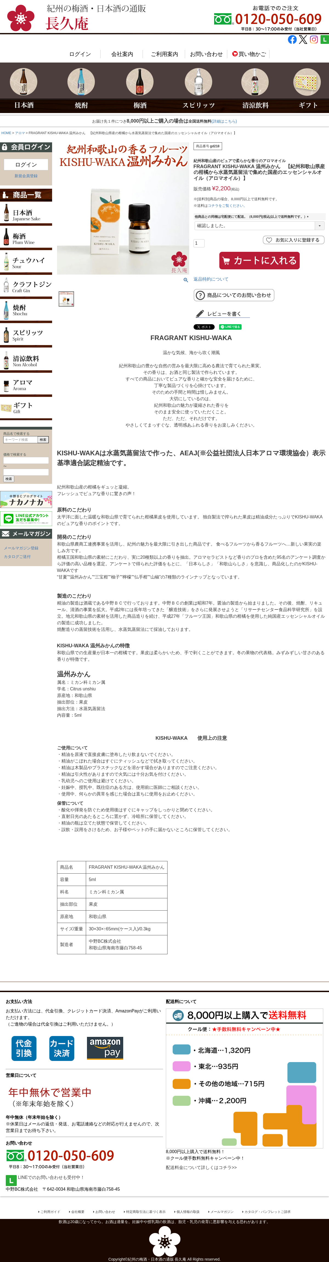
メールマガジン (222, 1212)
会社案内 (122, 54)
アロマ (20, 133)
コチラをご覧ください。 (227, 206)
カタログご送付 (17, 556)
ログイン (80, 54)
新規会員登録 (26, 176)
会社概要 (77, 1212)
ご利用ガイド (50, 1212)
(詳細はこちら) (224, 121)
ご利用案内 (164, 54)
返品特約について (211, 279)
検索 (43, 440)
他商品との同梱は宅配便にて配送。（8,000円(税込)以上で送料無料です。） (252, 217)
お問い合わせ (206, 54)
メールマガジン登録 (21, 548)
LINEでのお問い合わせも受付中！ (45, 1177)
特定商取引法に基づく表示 (146, 1212)
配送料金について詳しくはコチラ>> (201, 1167)
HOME (6, 133)
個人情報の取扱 (188, 1212)
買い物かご (249, 54)
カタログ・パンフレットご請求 (268, 1212)
